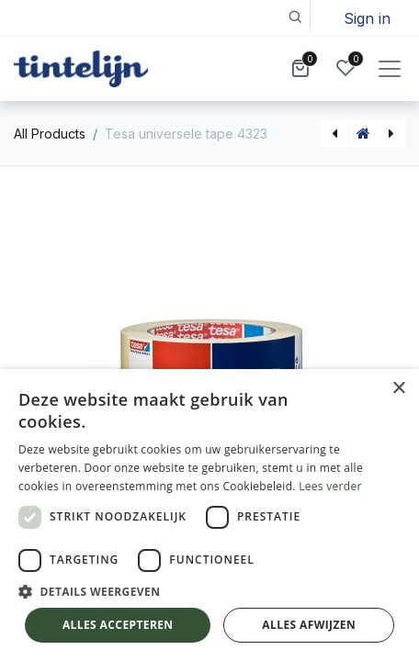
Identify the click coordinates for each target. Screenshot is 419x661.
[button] (294, 16)
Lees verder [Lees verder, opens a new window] (330, 486)
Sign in (367, 18)
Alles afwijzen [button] (309, 625)
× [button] (398, 389)
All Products (49, 133)
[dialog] (209, 515)
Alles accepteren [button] (118, 625)
